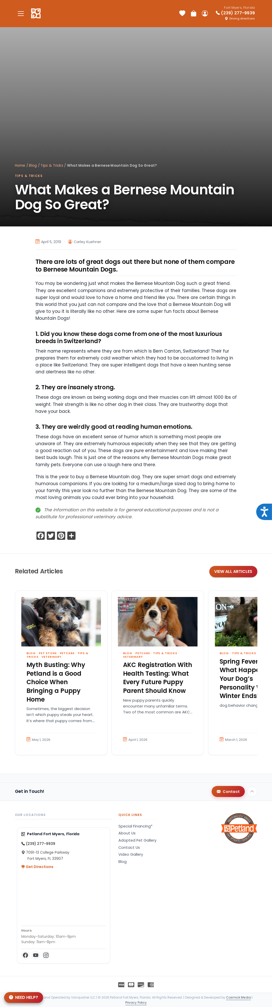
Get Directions (37, 866)
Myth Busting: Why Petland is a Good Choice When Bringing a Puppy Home (56, 682)
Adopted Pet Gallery (137, 840)
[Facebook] (25, 955)
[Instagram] (46, 955)
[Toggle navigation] (21, 13)
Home (20, 165)
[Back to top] (252, 791)
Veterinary (51, 657)
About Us (127, 833)
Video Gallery (130, 854)
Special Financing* (135, 826)
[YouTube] (36, 955)
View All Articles (233, 571)
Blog (33, 165)
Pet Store (48, 653)
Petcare (67, 653)
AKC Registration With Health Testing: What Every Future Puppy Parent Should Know (157, 678)
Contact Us (129, 847)
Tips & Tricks (52, 165)
